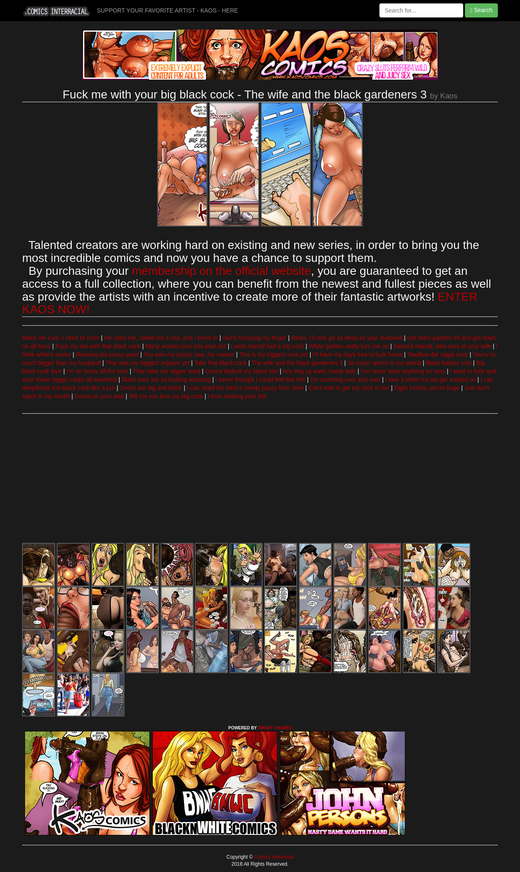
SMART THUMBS (275, 728)
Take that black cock (220, 362)
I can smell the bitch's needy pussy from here (245, 387)
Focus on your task (99, 396)
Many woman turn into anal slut (185, 346)
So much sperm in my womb (385, 362)
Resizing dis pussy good (107, 354)
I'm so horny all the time (97, 371)
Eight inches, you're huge (426, 387)
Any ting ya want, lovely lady (319, 371)
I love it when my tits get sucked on (430, 379)
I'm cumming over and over (345, 379)
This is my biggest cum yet (273, 354)
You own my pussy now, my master (189, 354)
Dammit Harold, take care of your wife (442, 346)
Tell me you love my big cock (166, 396)
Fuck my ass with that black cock (98, 346)
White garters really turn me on (349, 346)
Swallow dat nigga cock (437, 354)
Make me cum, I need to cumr (60, 337)
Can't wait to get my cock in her (348, 387)
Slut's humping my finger (254, 337)
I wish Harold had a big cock (267, 346)
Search (481, 10)
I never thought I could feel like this (260, 379)
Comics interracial (273, 857)
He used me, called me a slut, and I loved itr (161, 337)
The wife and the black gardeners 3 (297, 362)
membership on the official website (221, 270)
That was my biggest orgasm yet (148, 362)
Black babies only (449, 362)
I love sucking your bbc (237, 396)
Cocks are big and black (151, 387)
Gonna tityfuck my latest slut (241, 371)
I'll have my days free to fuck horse (357, 354)
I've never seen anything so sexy (403, 371)
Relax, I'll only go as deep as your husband (347, 337)
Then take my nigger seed (166, 371)
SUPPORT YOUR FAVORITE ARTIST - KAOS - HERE (167, 10)
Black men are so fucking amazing (166, 379)
